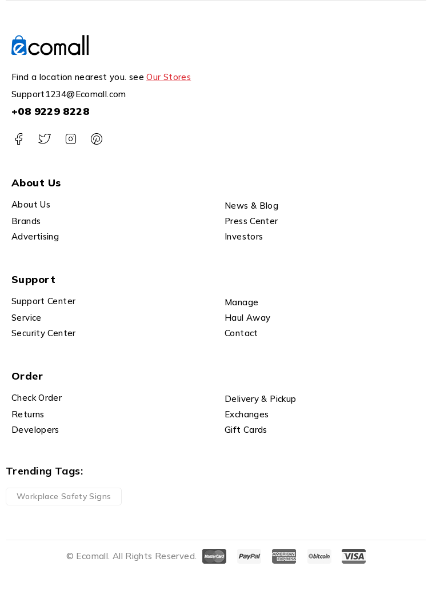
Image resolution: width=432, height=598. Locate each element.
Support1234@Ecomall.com (68, 94)
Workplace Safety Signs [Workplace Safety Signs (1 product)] (64, 496)
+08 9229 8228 (50, 111)
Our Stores (168, 76)
